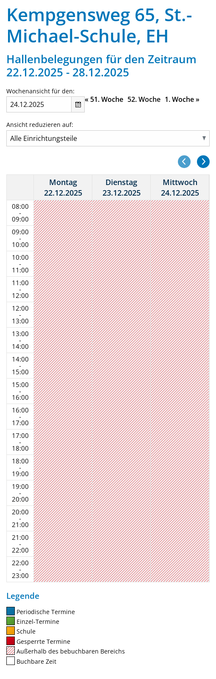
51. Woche (104, 99)
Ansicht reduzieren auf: (39, 125)
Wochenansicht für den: (40, 91)
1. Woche (182, 99)
